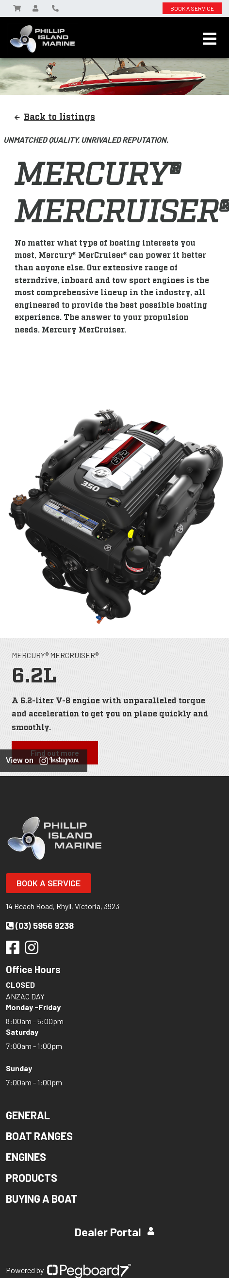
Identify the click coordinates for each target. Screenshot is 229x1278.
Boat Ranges (39, 1135)
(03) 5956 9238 (40, 925)
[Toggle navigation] (209, 39)
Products (31, 1177)
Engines (26, 1156)
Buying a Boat (42, 1198)
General (28, 1115)
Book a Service (48, 883)
